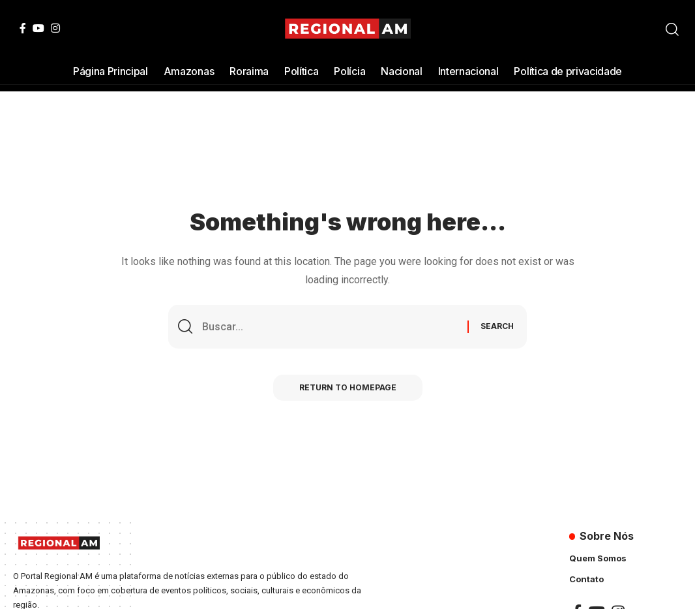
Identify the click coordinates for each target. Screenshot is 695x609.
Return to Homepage (347, 387)
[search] (672, 29)
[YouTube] (38, 28)
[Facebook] (22, 28)
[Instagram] (55, 28)
